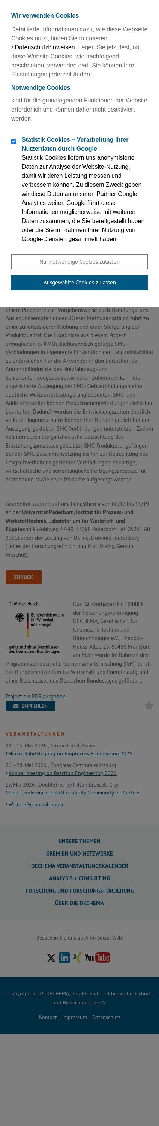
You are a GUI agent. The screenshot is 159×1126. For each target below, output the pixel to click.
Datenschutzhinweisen (45, 47)
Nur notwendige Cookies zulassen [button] (79, 261)
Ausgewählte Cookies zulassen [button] (80, 282)
